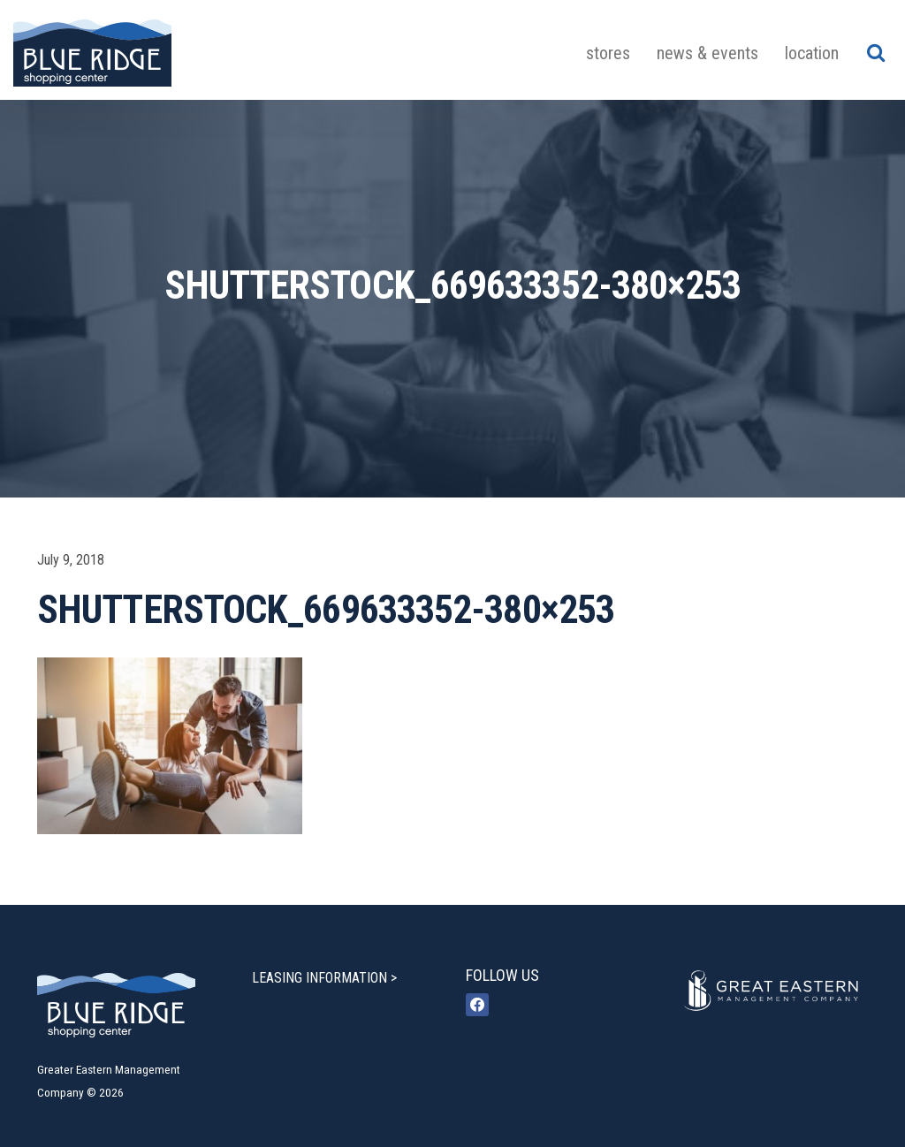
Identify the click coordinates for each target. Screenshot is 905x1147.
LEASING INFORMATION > (324, 977)
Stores (608, 53)
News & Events (707, 53)
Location (812, 53)
